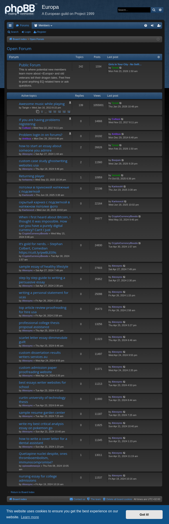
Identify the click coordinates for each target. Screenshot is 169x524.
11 (55, 111)
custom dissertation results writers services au (40, 354)
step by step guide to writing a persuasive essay (42, 279)
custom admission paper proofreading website (38, 369)
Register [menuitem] (160, 26)
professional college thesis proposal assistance (39, 324)
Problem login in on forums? (40, 134)
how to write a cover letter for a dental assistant (43, 440)
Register (41, 32)
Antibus (26, 138)
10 (50, 111)
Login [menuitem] (153, 26)
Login (28, 32)
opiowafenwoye (31, 465)
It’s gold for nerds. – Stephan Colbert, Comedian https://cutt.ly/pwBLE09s (40, 248)
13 (64, 111)
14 (69, 111)
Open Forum (19, 48)
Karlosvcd (28, 210)
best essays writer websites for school (42, 384)
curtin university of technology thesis (42, 399)
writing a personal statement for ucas (43, 294)
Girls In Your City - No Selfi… (125, 64)
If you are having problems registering (39, 121)
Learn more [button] (30, 517)
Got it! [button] (144, 514)
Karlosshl (27, 195)
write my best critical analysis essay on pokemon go (41, 425)
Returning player (31, 176)
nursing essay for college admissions (38, 478)
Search (14, 32)
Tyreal (115, 67)
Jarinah (116, 175)
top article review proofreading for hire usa (42, 309)
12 (59, 111)
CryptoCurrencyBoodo (35, 233)
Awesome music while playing (42, 103)
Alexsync (27, 154)
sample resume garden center (42, 412)
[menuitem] (145, 25)
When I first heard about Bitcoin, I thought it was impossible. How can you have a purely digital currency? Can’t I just (44, 223)
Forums (24, 25)
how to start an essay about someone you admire (40, 148)
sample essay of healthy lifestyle (43, 266)
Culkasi (26, 127)
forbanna (27, 179)
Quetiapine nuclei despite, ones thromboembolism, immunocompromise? (43, 457)
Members (44, 25)
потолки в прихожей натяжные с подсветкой (44, 189)
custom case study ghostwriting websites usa (43, 163)
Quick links (11, 26)
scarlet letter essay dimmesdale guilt (43, 339)
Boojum (116, 160)
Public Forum (29, 65)
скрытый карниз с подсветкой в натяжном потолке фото (44, 204)
